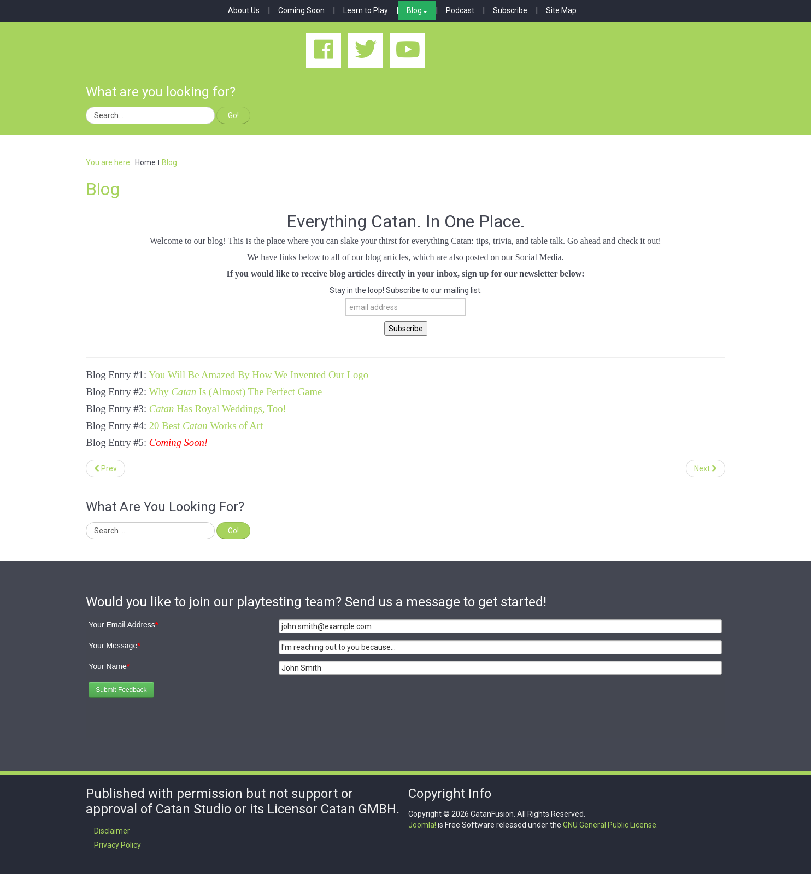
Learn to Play (365, 10)
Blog (417, 10)
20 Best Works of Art (207, 425)
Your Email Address (123, 624)
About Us (244, 10)
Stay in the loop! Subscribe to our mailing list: (406, 290)
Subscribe (510, 10)
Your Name (109, 666)
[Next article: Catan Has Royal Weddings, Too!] (705, 468)
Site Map (561, 10)
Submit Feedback (121, 690)
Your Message (114, 645)
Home (145, 162)
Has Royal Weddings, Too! (217, 408)
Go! (233, 115)
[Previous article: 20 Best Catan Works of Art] (105, 468)
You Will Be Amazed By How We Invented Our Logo (258, 374)
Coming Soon (301, 10)
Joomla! (422, 824)
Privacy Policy (117, 845)
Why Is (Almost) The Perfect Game (235, 391)
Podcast (460, 10)
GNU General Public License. (610, 824)
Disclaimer (112, 830)
